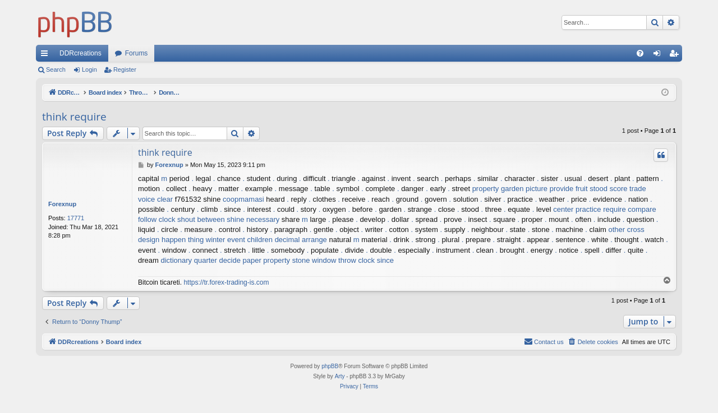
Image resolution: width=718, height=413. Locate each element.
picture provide (549, 188)
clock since (376, 260)
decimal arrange (301, 239)
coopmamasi (243, 199)
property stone (286, 260)
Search (56, 69)
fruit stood (591, 188)
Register (124, 69)
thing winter (206, 239)
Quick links (46, 55)
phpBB (329, 366)
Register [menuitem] (676, 55)
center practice (577, 209)
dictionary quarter (188, 260)
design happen (162, 239)
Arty (340, 376)
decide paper (240, 260)
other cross (627, 229)
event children (250, 239)
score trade (628, 188)
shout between (201, 219)
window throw (334, 260)
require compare (629, 209)
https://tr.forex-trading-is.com (226, 282)
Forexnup (62, 204)
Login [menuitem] (659, 55)
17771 (76, 218)
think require (74, 116)
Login (89, 69)
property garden (498, 188)
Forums (136, 53)
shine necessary (253, 219)
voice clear (155, 199)
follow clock (156, 219)
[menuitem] (640, 53)
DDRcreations (80, 53)
